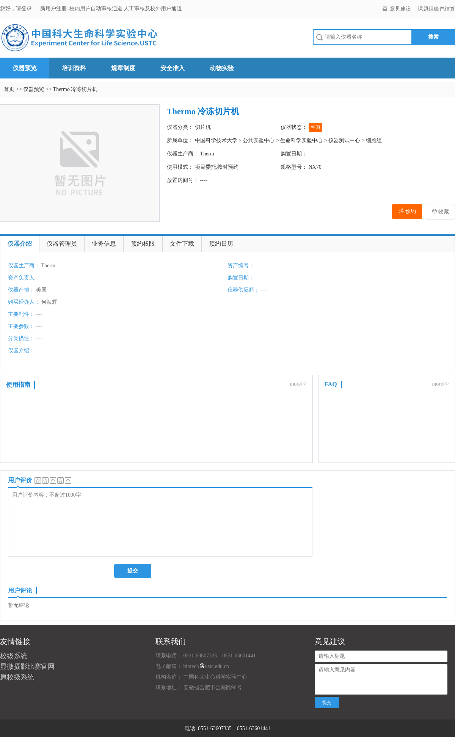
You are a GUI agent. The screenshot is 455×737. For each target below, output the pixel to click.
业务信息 (104, 243)
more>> (298, 384)
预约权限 (143, 243)
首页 (9, 89)
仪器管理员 (62, 243)
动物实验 (222, 68)
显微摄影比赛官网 (27, 666)
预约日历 (221, 243)
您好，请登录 (16, 8)
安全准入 (172, 68)
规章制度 (123, 68)
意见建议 (400, 9)
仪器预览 (25, 68)
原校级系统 (17, 677)
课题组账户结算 (436, 9)
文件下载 (182, 243)
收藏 (440, 212)
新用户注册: (54, 8)
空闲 (315, 127)
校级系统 (13, 656)
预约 (407, 211)
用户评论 (20, 590)
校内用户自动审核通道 (96, 8)
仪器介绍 (20, 243)
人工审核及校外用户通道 (153, 8)
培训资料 (74, 68)
